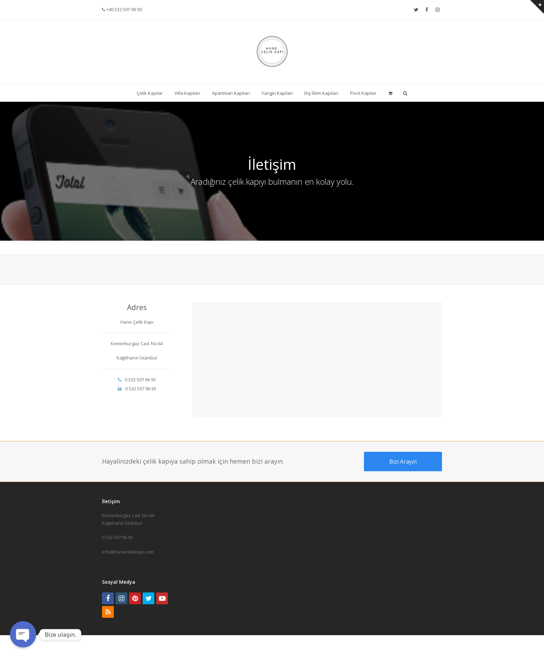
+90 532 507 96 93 (123, 10)
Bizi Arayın (403, 461)
